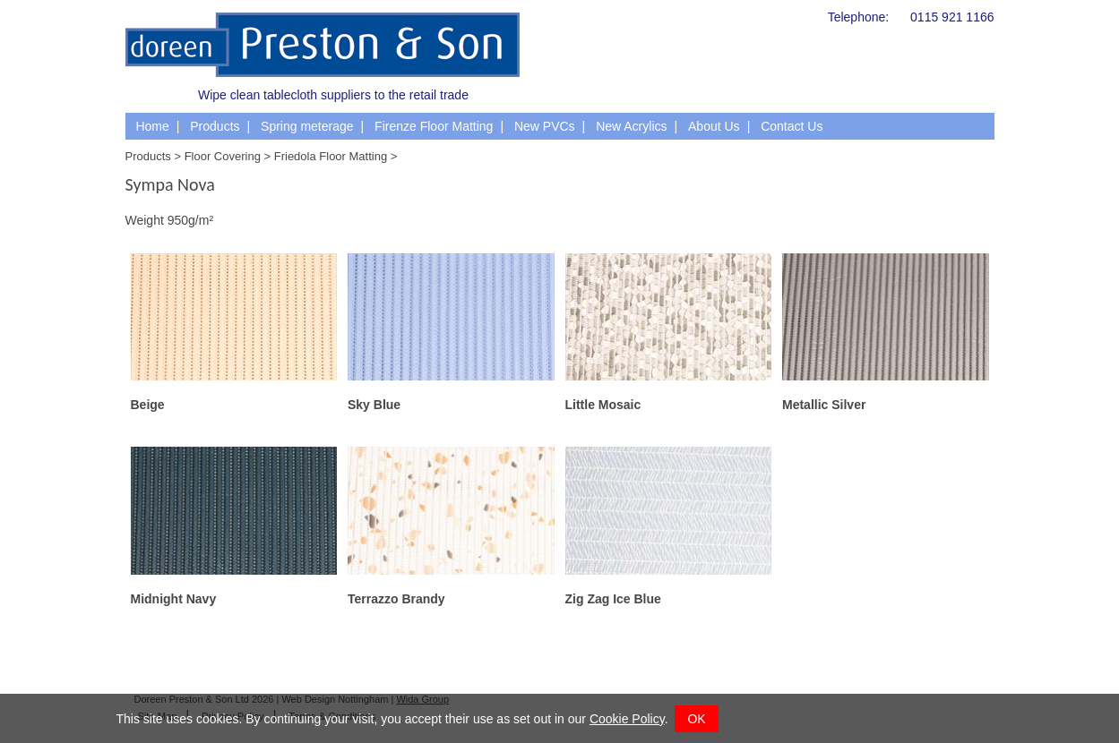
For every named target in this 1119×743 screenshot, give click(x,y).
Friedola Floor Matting (330, 156)
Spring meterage (307, 126)
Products (214, 126)
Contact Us (791, 126)
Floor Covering (223, 156)
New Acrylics (631, 126)
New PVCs (544, 126)
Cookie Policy (627, 719)
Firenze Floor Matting (433, 126)
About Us (714, 126)
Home (151, 126)
